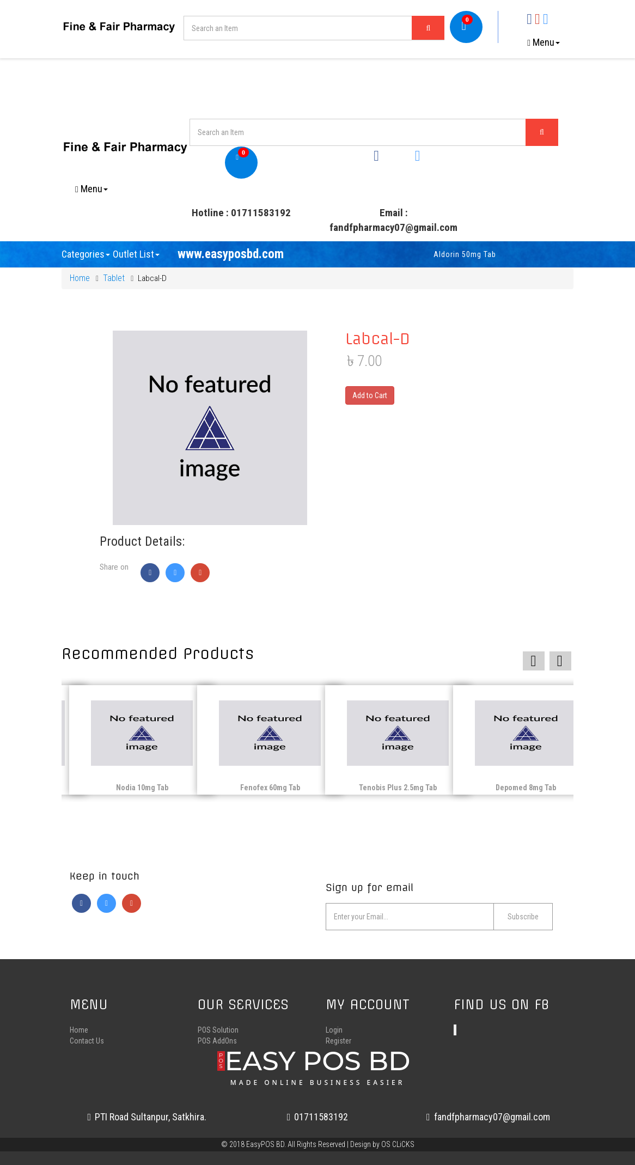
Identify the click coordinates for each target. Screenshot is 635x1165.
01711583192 (318, 1117)
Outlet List (136, 254)
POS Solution (218, 1030)
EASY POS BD (318, 1065)
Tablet (114, 278)
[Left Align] (428, 28)
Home (80, 278)
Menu (543, 42)
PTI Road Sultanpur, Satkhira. (146, 1117)
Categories (86, 254)
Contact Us (87, 1040)
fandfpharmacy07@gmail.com (488, 1117)
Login (334, 1030)
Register (338, 1040)
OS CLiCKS (397, 1144)
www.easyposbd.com (231, 254)
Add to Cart (369, 395)
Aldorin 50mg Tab (490, 254)
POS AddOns (217, 1040)
